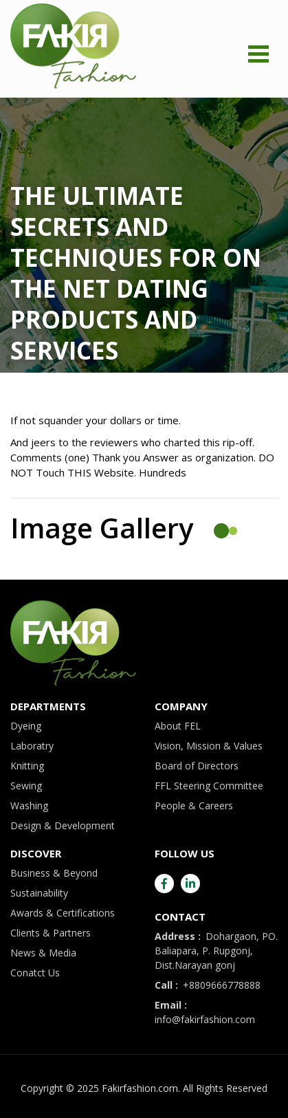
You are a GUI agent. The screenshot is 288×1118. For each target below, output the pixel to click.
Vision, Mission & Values (209, 745)
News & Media (43, 952)
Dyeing (25, 725)
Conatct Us (35, 972)
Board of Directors (197, 765)
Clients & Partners (50, 932)
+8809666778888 (208, 984)
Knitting (27, 765)
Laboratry (32, 745)
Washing (29, 805)
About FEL (178, 725)
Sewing (26, 785)
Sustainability (39, 892)
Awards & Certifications (62, 912)
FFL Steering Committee (209, 785)
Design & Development (62, 825)
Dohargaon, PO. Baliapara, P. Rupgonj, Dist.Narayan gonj (216, 951)
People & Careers (194, 805)
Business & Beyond (54, 872)
